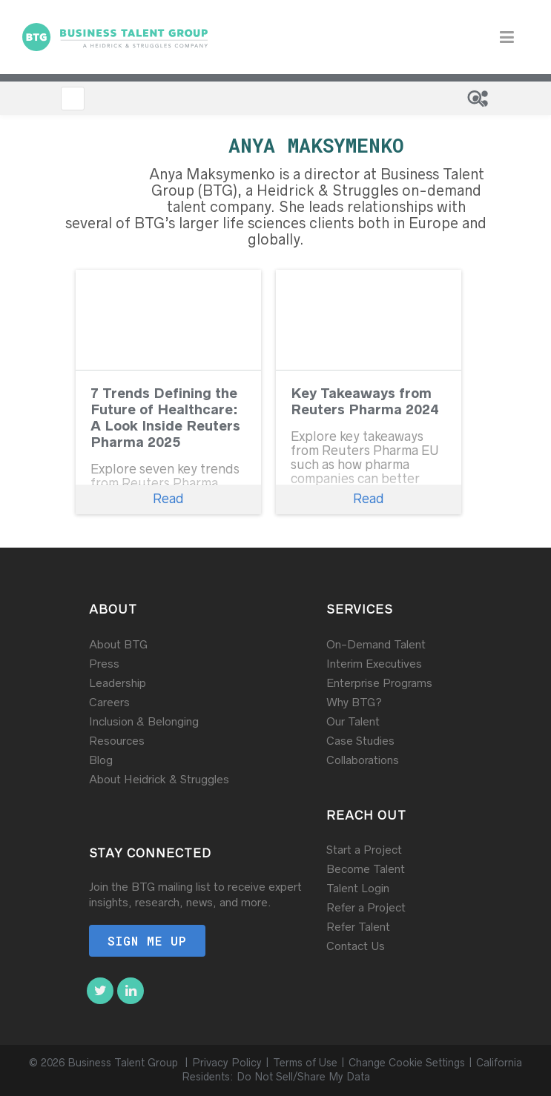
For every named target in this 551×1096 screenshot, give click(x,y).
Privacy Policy (227, 1063)
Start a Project (364, 849)
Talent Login (357, 888)
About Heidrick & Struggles (159, 779)
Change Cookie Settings (407, 1063)
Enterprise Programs (379, 683)
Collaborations (362, 760)
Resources (117, 740)
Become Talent (365, 869)
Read (168, 498)
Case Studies (360, 740)
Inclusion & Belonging (144, 721)
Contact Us (355, 946)
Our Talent (353, 721)
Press (104, 663)
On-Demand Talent (376, 644)
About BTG (118, 644)
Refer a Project (366, 907)
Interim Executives (374, 663)
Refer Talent (358, 926)
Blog (101, 760)
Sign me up (147, 941)
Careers (109, 702)
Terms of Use (305, 1063)
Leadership (117, 683)
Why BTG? (354, 702)
